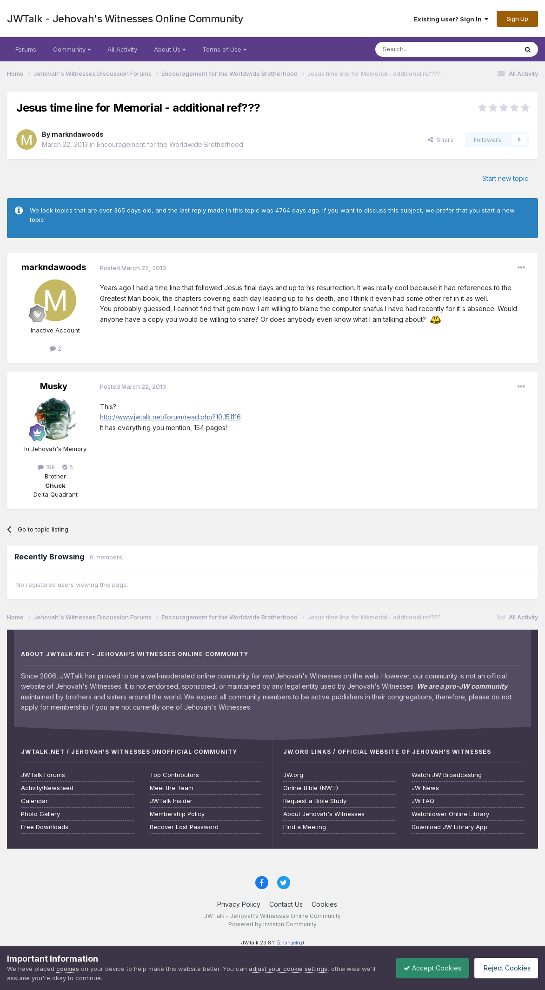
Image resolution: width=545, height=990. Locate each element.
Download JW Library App (449, 827)
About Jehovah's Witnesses (324, 814)
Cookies (324, 904)
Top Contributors (174, 774)
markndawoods (78, 134)
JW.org (293, 774)
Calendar (34, 800)
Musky (53, 386)
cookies (67, 968)
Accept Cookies (425, 968)
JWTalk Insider (171, 800)
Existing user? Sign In (451, 19)
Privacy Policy (238, 904)
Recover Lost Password (184, 827)
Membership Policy (177, 814)
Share (441, 139)
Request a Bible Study (314, 800)
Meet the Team (171, 787)
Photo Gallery (40, 814)
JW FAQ (423, 800)
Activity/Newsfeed (47, 787)
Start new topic (505, 178)
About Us (170, 49)
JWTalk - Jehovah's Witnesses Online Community (125, 19)
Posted (133, 268)
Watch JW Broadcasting (447, 774)
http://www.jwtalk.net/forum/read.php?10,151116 (170, 417)
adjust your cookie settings (288, 968)
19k (46, 467)
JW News (425, 787)
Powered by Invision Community (272, 924)
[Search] (422, 49)
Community (72, 49)
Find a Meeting (304, 827)
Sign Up (517, 18)
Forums (25, 49)
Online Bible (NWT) (310, 787)
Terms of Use (224, 49)
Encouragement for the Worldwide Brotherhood (170, 144)
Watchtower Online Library (450, 814)
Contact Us (286, 904)
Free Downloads (44, 827)
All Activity (122, 49)
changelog (290, 943)
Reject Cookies (503, 968)
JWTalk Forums (43, 774)
